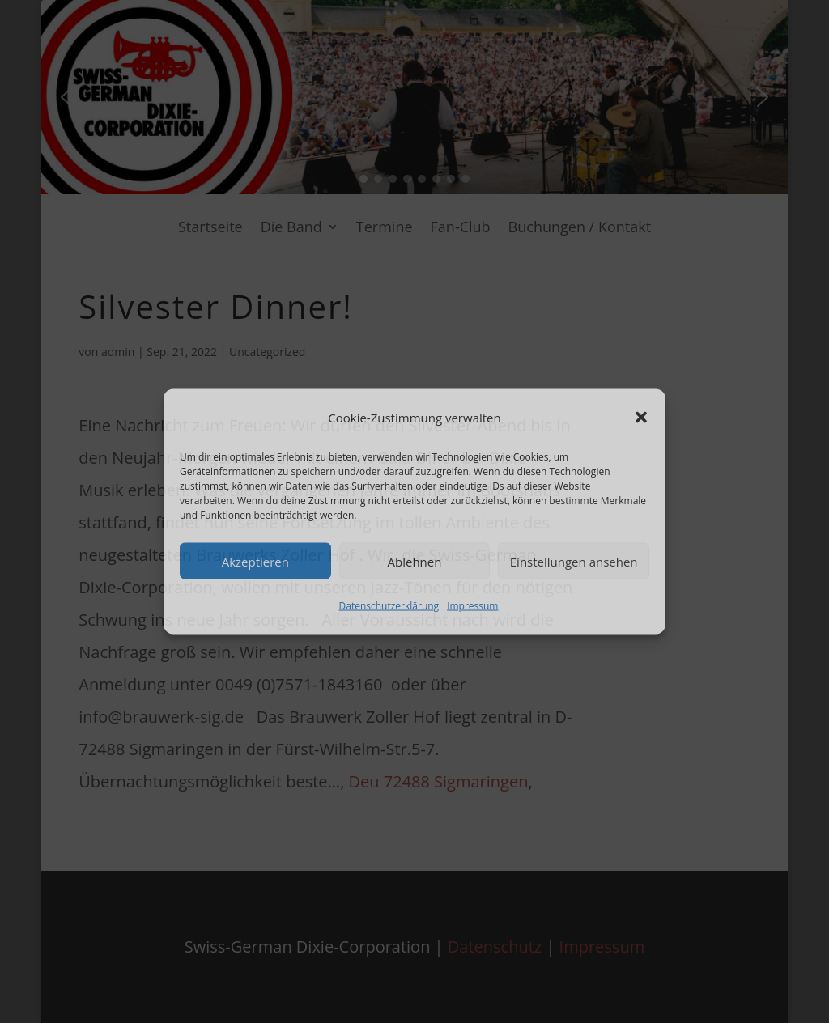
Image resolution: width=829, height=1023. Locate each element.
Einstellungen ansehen (574, 561)
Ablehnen (415, 561)
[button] (641, 418)
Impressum (472, 606)
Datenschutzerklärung (389, 606)
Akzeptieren (255, 561)
